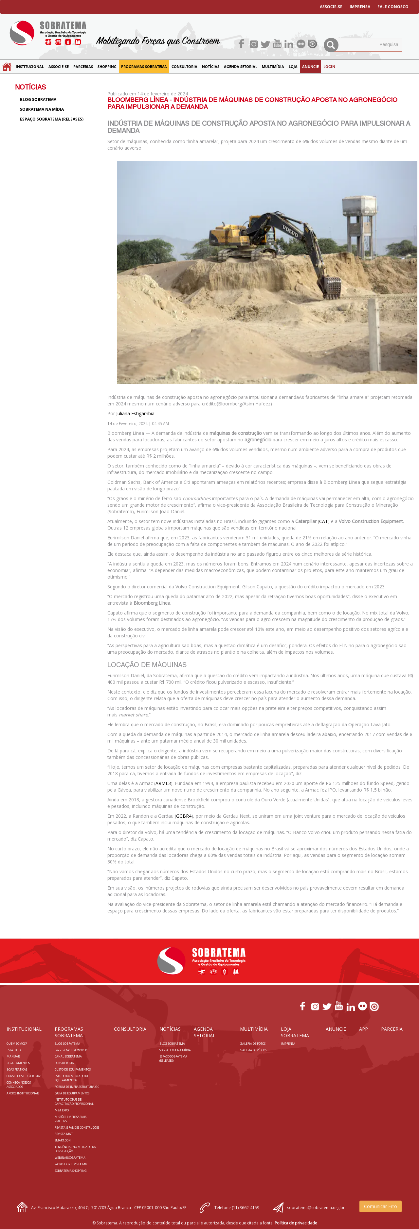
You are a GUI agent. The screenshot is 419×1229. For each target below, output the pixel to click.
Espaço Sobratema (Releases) (51, 119)
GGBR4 (183, 816)
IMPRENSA (360, 6)
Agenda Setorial (240, 66)
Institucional (30, 66)
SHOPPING (107, 66)
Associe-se (58, 66)
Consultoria (184, 66)
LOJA (293, 66)
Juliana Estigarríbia (135, 413)
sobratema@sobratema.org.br (316, 1207)
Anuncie (310, 66)
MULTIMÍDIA (273, 66)
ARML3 (163, 783)
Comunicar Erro (380, 1206)
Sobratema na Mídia (42, 109)
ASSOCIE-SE (331, 6)
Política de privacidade (296, 1223)
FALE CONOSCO (393, 6)
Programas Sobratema (144, 66)
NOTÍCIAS (210, 66)
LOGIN (329, 66)
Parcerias (83, 66)
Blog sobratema (38, 99)
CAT (323, 521)
